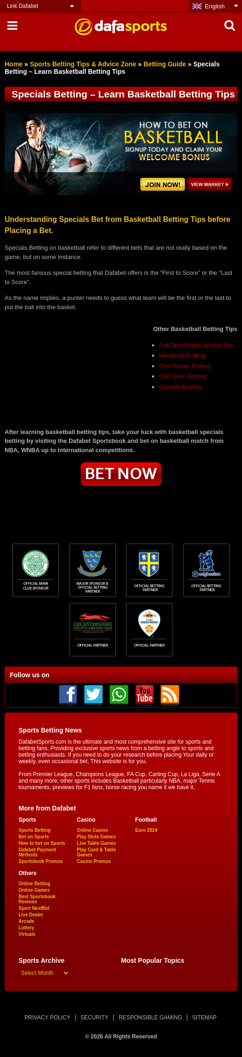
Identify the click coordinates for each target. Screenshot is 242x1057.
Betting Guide (165, 64)
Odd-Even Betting (183, 376)
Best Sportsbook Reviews (37, 899)
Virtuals (27, 934)
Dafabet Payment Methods (37, 852)
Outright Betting (180, 386)
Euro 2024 (146, 830)
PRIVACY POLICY (47, 1017)
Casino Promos (94, 861)
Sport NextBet (34, 908)
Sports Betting (35, 830)
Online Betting (34, 883)
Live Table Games (96, 843)
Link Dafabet (22, 6)
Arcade (26, 921)
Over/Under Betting (184, 366)
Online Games (34, 890)
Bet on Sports (34, 836)
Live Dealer (31, 914)
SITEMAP (204, 1017)
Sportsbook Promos (41, 861)
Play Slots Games (96, 836)
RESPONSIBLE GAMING (150, 1017)
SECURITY (95, 1017)
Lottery (26, 927)
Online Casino (92, 830)
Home (14, 64)
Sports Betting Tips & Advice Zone (83, 64)
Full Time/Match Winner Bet (196, 345)
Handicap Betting (182, 355)
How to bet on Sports (42, 843)
